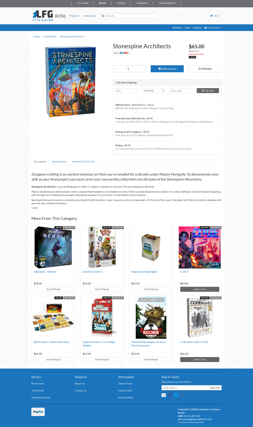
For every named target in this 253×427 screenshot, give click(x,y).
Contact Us (81, 390)
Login (187, 27)
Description (40, 161)
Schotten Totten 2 (93, 271)
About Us (80, 383)
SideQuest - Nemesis (45, 271)
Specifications (59, 161)
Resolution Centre (41, 397)
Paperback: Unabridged (144, 271)
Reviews (83, 161)
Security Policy (126, 397)
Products (74, 15)
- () (214, 15)
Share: (121, 53)
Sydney (121, 3)
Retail (102, 3)
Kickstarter (90, 15)
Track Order (37, 390)
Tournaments (167, 3)
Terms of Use (125, 383)
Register (197, 27)
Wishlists (177, 27)
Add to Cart (167, 68)
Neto (201, 422)
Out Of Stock (53, 289)
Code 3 (184, 271)
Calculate (208, 90)
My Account (37, 383)
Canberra (142, 3)
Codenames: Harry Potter (194, 341)
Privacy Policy (125, 390)
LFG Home (82, 3)
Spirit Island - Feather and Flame (51, 341)
